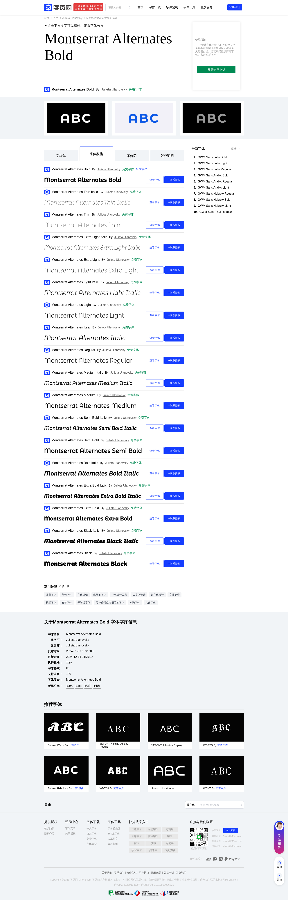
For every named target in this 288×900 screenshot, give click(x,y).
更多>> (235, 148)
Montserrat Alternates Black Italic (75, 530)
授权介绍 (49, 833)
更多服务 (207, 7)
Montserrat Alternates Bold (70, 169)
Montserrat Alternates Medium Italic (77, 372)
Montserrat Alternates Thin (70, 214)
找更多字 (170, 850)
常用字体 (137, 836)
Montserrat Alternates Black (71, 553)
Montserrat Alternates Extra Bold (75, 508)
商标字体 (153, 836)
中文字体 (92, 828)
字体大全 (92, 843)
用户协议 (144, 872)
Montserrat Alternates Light (71, 305)
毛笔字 (170, 843)
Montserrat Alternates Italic (71, 327)
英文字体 (92, 833)
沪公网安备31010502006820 (157, 884)
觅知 (97, 879)
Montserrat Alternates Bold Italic (74, 463)
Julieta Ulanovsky (72, 18)
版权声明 (169, 872)
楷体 (136, 843)
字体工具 (189, 7)
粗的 (79, 686)
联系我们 (119, 872)
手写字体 (137, 850)
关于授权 (70, 833)
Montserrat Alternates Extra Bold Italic (79, 485)
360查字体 (114, 833)
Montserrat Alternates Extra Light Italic (79, 237)
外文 (55, 18)
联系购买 (211, 54)
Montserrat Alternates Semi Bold (75, 440)
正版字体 (137, 829)
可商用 (170, 829)
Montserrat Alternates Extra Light (75, 259)
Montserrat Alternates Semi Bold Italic (79, 418)
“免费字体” (206, 44)
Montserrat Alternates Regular (73, 350)
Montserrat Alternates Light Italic (75, 282)
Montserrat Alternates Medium (73, 395)
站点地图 (181, 872)
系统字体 (153, 829)
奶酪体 (153, 850)
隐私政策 (156, 872)
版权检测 (113, 843)
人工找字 (113, 838)
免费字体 (135, 89)
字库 (169, 836)
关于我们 (107, 872)
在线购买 (49, 828)
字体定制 (172, 7)
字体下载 (155, 7)
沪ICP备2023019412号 (127, 884)
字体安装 (70, 828)
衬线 (70, 686)
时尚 (97, 686)
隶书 (153, 843)
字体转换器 (114, 828)
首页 (140, 7)
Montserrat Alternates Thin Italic (74, 192)
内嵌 (88, 686)
